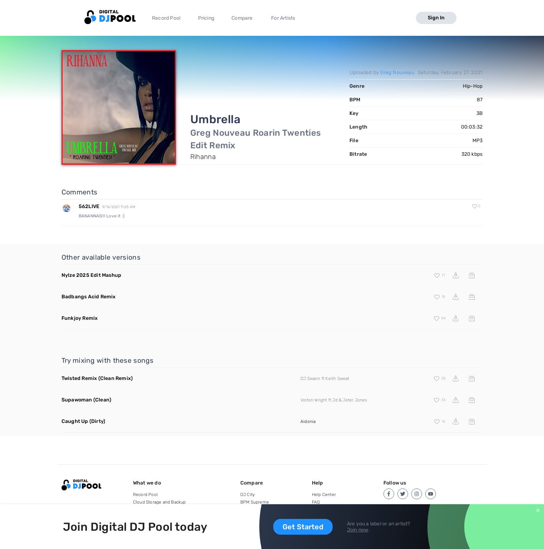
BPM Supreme (254, 502)
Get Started (303, 526)
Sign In (436, 18)
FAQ (316, 502)
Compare (242, 18)
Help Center (324, 494)
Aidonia (307, 421)
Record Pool (166, 18)
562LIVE (89, 206)
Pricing (206, 18)
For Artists (283, 18)
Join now (357, 530)
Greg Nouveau (397, 72)
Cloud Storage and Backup (159, 502)
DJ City (247, 494)
